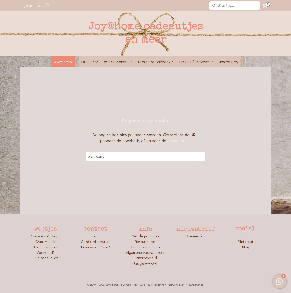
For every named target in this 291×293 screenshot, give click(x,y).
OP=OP (89, 61)
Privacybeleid (145, 258)
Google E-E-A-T (145, 263)
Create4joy (227, 61)
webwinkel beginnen (153, 284)
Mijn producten (45, 258)
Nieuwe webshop (44, 236)
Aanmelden (196, 236)
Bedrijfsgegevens (145, 247)
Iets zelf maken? (196, 61)
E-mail (95, 236)
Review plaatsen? (95, 247)
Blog (245, 247)
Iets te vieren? (118, 61)
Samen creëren (45, 247)
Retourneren (145, 241)
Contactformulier (95, 241)
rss (135, 284)
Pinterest (245, 241)
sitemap (126, 284)
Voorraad (45, 252)
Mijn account (35, 5)
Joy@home (63, 61)
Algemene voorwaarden (145, 252)
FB (245, 236)
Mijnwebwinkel (195, 284)
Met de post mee (146, 236)
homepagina (178, 140)
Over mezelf (45, 241)
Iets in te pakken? (156, 61)
